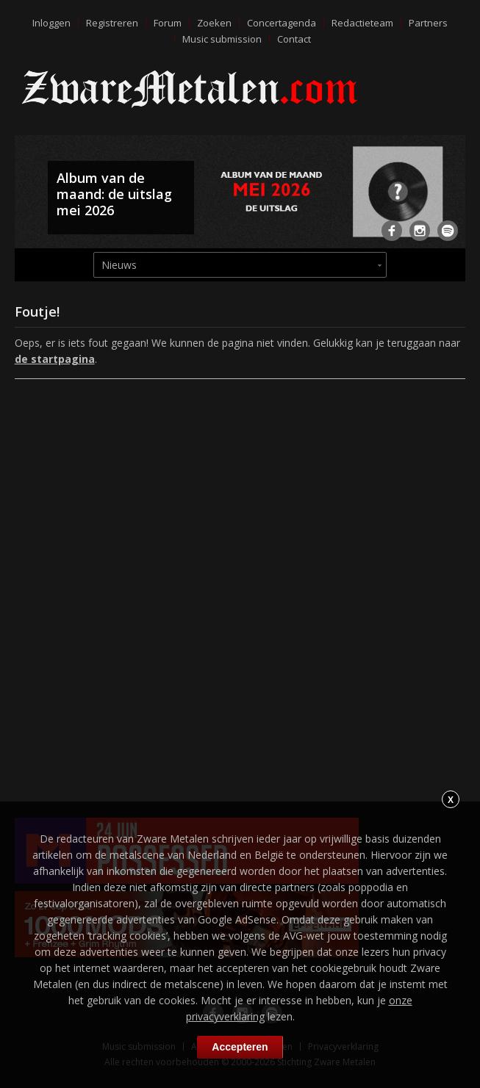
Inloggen (51, 22)
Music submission (222, 39)
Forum (168, 22)
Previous (29, 197)
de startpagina (55, 359)
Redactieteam (362, 22)
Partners (428, 22)
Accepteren (240, 1047)
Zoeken (214, 22)
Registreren (112, 22)
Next (451, 197)
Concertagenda (281, 22)
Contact (294, 39)
